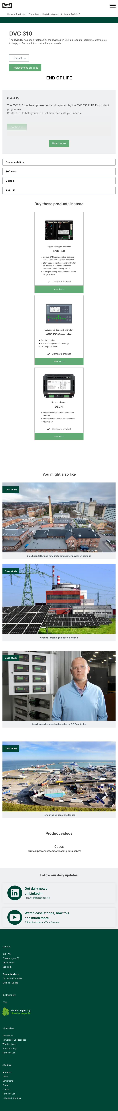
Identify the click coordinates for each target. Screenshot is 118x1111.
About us (6, 1072)
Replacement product (25, 67)
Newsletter (7, 1035)
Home (10, 14)
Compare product (59, 281)
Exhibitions (7, 1080)
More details (59, 289)
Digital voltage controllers (55, 14)
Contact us (19, 58)
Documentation (15, 162)
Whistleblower (9, 1044)
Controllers (33, 14)
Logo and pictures (11, 1098)
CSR (4, 1002)
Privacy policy (9, 1048)
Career (5, 1085)
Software (11, 171)
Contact (6, 1089)
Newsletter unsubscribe (14, 1039)
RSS (11, 190)
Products (20, 14)
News (5, 1076)
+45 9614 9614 (14, 978)
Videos (10, 180)
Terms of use (8, 1052)
